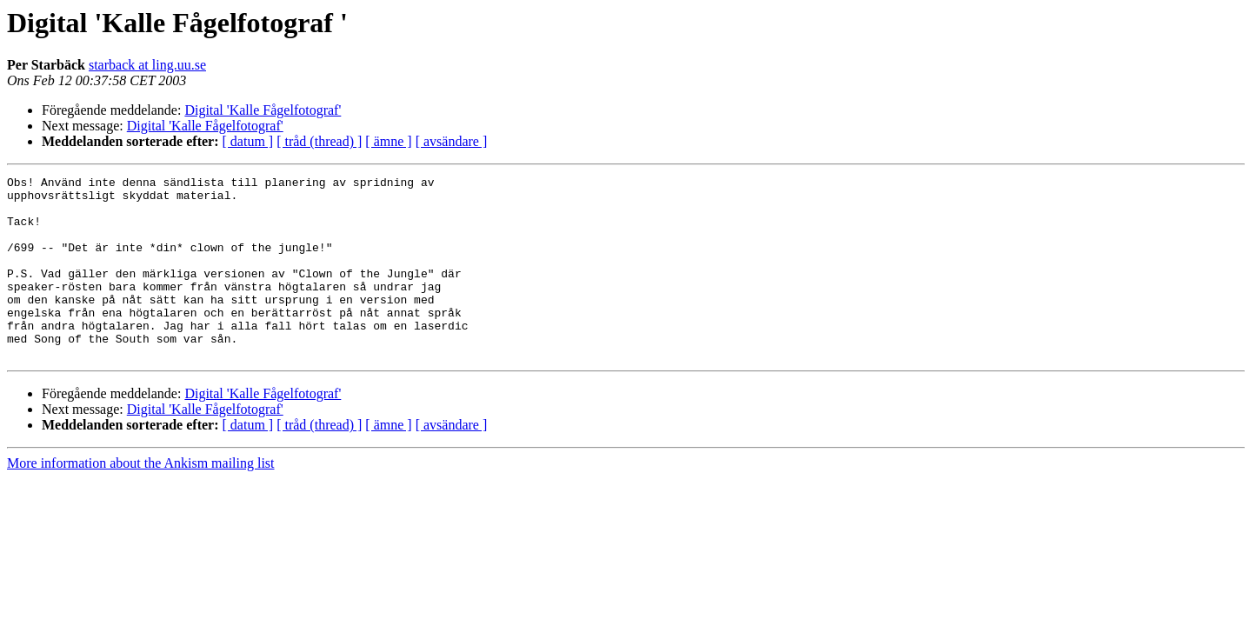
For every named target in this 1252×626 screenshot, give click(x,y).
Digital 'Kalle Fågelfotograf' (262, 110)
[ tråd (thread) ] (319, 141)
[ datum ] (248, 141)
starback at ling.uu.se (147, 64)
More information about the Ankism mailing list (141, 499)
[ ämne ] (388, 141)
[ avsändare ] (452, 141)
